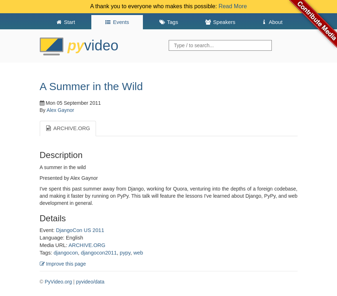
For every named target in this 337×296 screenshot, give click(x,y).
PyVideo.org (58, 282)
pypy (125, 253)
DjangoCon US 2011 (80, 230)
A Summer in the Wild (91, 86)
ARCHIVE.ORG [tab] (67, 128)
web (138, 253)
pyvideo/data (90, 282)
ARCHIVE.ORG (86, 245)
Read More (232, 6)
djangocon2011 (99, 253)
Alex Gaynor (60, 110)
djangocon (66, 253)
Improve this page (63, 264)
